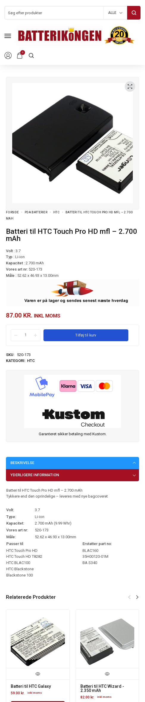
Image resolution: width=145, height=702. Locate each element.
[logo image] (75, 35)
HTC (56, 212)
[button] (137, 597)
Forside (12, 212)
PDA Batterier (36, 212)
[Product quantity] (26, 335)
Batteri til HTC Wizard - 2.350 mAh (102, 688)
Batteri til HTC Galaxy (31, 686)
